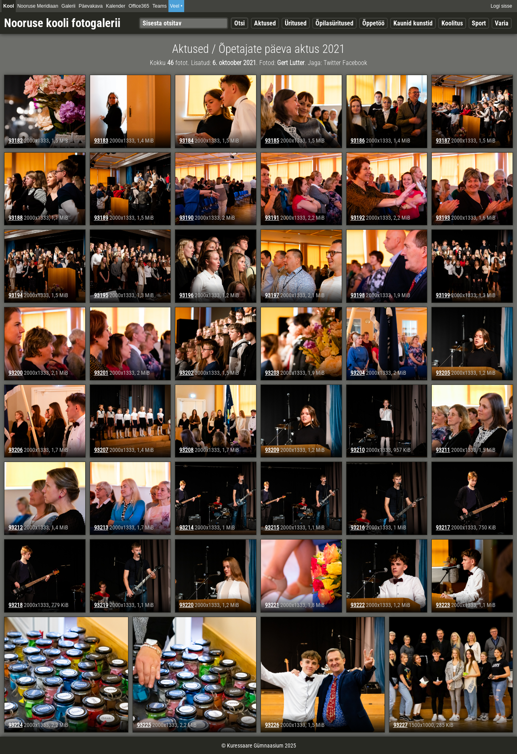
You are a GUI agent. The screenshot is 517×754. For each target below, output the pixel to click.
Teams (159, 6)
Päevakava (91, 6)
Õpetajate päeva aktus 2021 (282, 49)
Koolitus (452, 23)
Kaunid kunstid (413, 23)
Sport (479, 23)
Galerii (68, 6)
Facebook (355, 63)
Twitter (332, 63)
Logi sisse (501, 6)
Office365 (138, 6)
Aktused (265, 23)
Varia (502, 23)
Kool (8, 6)
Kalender (115, 6)
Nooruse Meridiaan (37, 6)
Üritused (296, 23)
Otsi (239, 23)
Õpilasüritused (334, 23)
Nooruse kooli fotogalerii (62, 23)
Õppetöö (373, 23)
